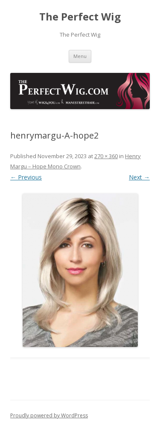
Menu (80, 56)
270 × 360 (106, 156)
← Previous (26, 177)
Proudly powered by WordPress (49, 415)
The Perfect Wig (80, 16)
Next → (139, 177)
